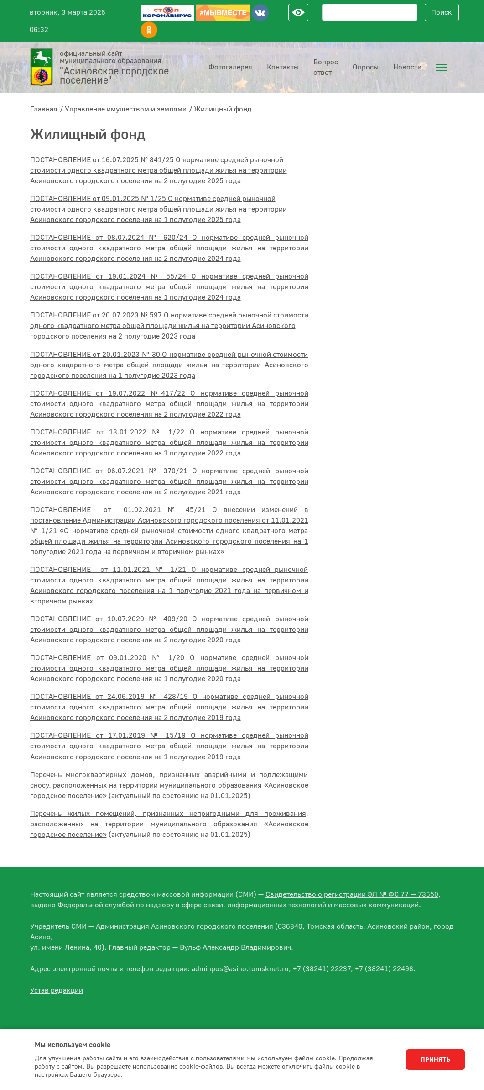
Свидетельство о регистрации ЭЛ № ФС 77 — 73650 (351, 894)
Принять (435, 1060)
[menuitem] (441, 67)
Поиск (441, 12)
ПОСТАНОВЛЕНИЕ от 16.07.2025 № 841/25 (158, 170)
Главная (43, 109)
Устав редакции (56, 990)
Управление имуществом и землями (126, 109)
